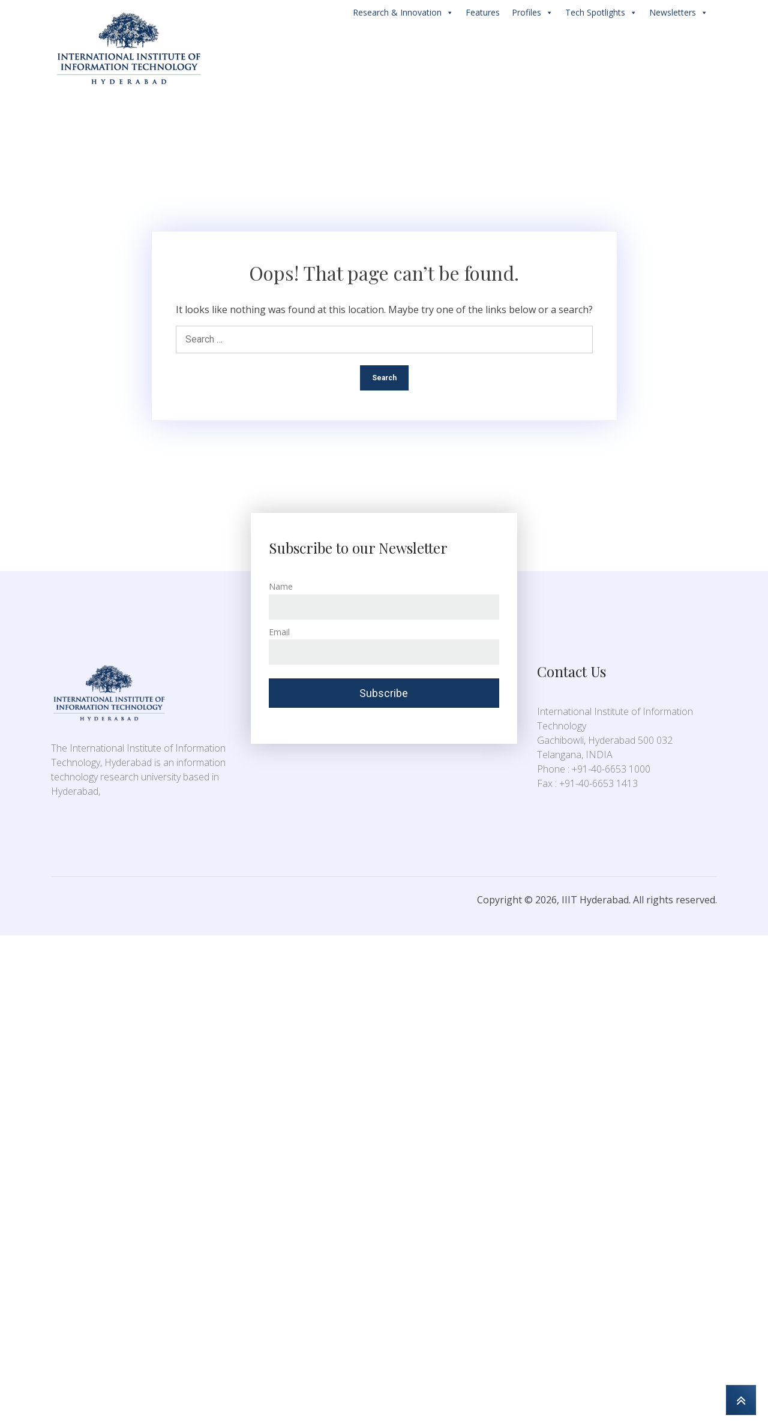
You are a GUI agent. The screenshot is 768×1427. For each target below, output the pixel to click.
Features (483, 12)
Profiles (532, 13)
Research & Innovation (403, 13)
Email (279, 632)
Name (281, 586)
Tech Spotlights (601, 13)
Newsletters (678, 13)
